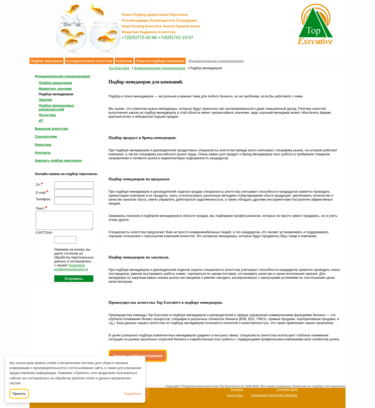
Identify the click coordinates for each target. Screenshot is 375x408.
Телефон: (43, 199)
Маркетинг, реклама (55, 89)
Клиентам (124, 61)
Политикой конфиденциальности (71, 267)
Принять (19, 394)
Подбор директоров (55, 83)
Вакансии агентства (51, 129)
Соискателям (46, 136)
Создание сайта (287, 389)
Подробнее (132, 394)
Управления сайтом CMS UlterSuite (274, 395)
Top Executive (119, 68)
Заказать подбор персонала (58, 160)
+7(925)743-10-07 (175, 37)
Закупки (45, 100)
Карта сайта (235, 395)
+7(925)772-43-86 (139, 37)
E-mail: (42, 193)
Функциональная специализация (216, 61)
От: (39, 185)
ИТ (41, 121)
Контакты (43, 153)
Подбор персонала (46, 61)
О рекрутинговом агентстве (89, 61)
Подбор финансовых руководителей (56, 107)
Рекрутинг (43, 145)
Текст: (41, 208)
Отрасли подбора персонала (160, 61)
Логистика (47, 115)
